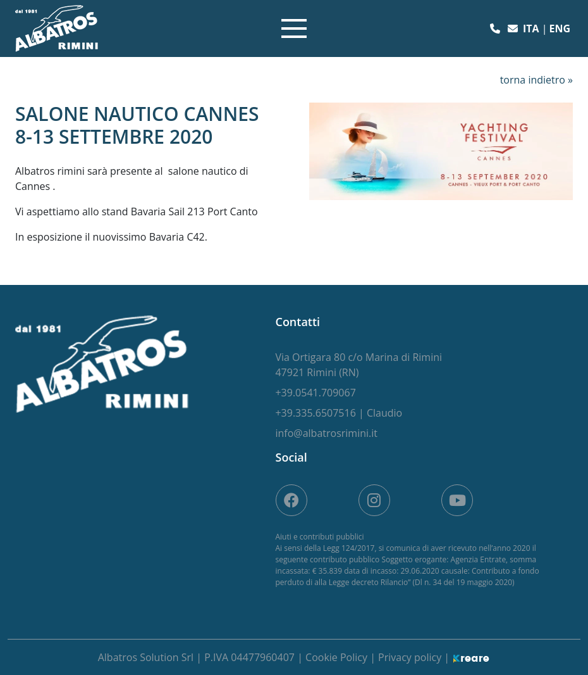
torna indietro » (536, 80)
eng (559, 28)
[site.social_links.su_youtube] (457, 500)
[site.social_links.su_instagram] (374, 500)
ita (532, 28)
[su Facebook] (291, 500)
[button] (496, 28)
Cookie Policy (337, 657)
